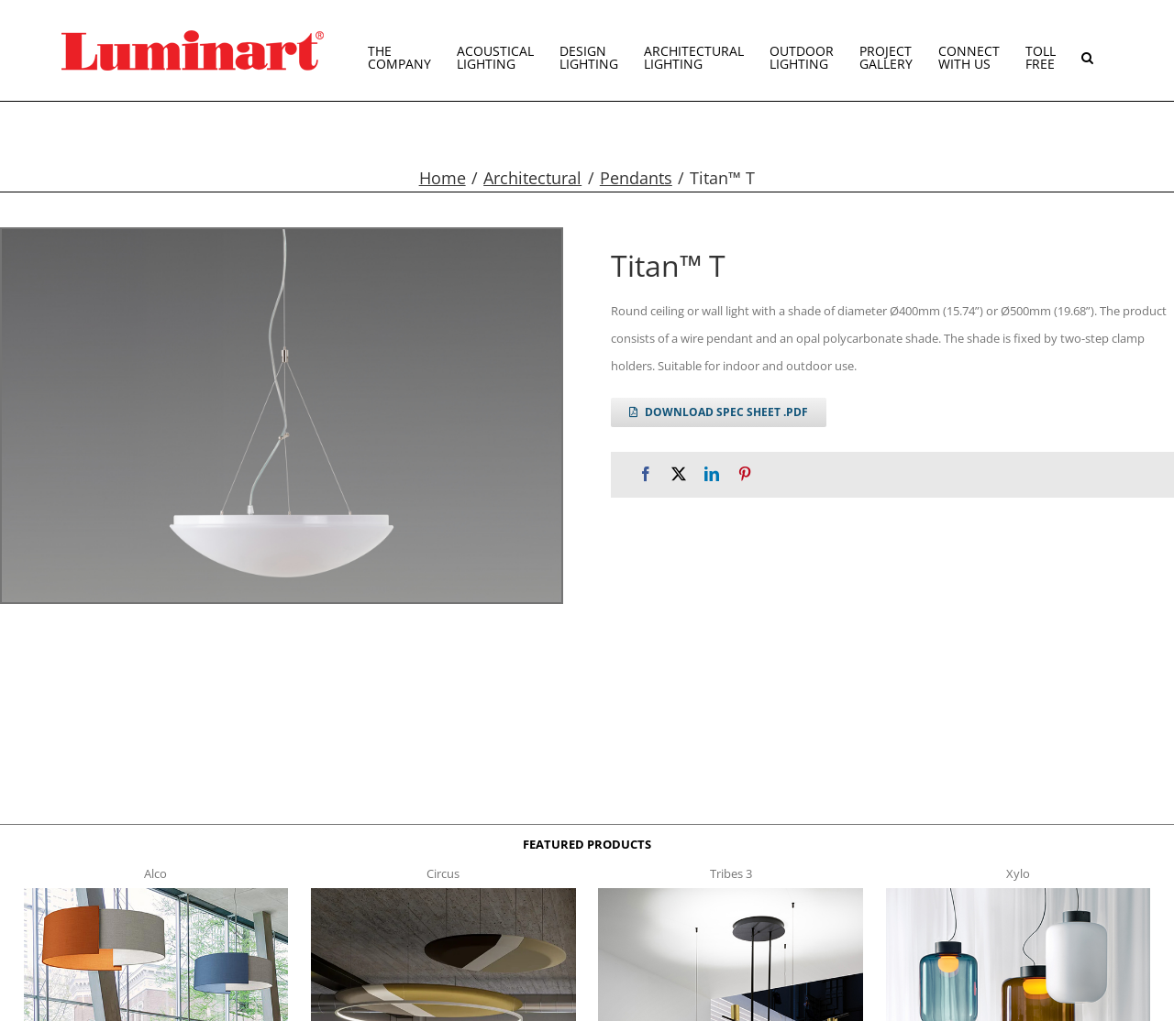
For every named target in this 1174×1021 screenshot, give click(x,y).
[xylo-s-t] (1018, 893)
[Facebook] (645, 474)
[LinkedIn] (711, 474)
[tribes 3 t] (730, 893)
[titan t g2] (281, 415)
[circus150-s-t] (443, 893)
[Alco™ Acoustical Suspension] (156, 893)
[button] (1087, 50)
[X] (678, 474)
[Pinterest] (744, 474)
